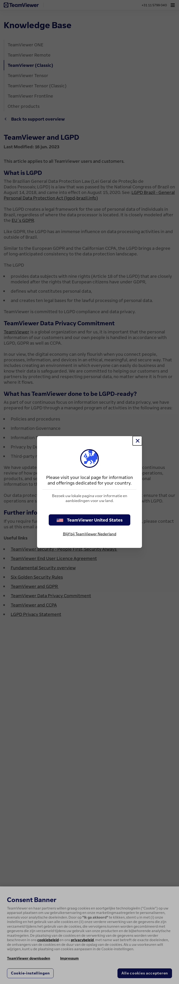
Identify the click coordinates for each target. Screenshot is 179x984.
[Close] (137, 440)
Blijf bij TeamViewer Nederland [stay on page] (89, 533)
